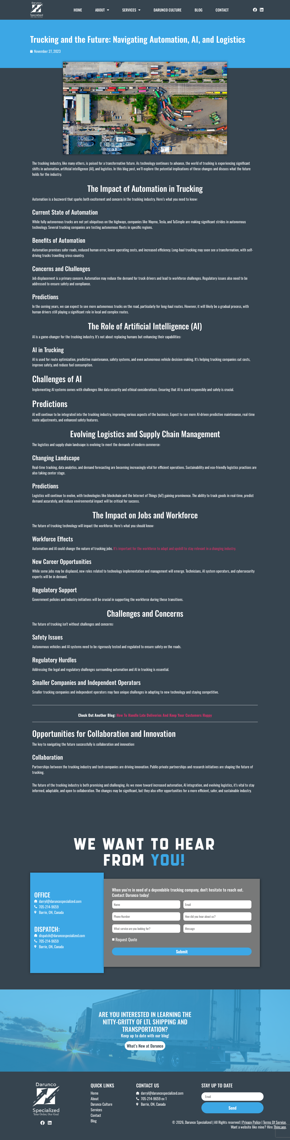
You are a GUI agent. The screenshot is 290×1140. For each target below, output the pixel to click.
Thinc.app (280, 1125)
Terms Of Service (274, 1120)
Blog (198, 10)
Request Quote (126, 938)
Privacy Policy (251, 1120)
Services (131, 10)
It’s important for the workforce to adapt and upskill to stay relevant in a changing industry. (174, 548)
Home (78, 10)
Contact (222, 10)
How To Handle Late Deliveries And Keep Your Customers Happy (164, 715)
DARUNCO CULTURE (168, 10)
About (102, 10)
